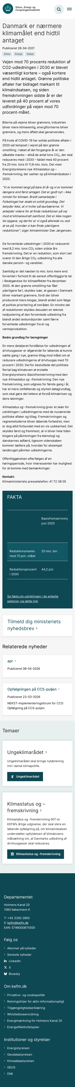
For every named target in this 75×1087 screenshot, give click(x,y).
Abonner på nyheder (21, 948)
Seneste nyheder (19, 955)
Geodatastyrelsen (19, 1054)
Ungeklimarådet (25, 752)
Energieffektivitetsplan (23, 1027)
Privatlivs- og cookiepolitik (26, 995)
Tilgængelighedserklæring (26, 1008)
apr (10, 661)
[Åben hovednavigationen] (71, 9)
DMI (10, 1074)
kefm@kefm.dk (17, 923)
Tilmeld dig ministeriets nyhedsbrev (34, 625)
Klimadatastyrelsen (20, 1061)
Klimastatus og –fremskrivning (35, 854)
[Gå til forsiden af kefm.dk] (23, 9)
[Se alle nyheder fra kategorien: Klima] (7, 54)
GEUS (11, 1067)
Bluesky (14, 974)
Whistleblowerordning (23, 1014)
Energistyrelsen (18, 1048)
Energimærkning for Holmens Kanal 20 (34, 1021)
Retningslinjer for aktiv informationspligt (35, 1001)
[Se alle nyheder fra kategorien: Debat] (30, 54)
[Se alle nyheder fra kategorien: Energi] (18, 54)
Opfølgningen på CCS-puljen (32, 689)
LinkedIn (15, 961)
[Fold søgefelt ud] (59, 9)
